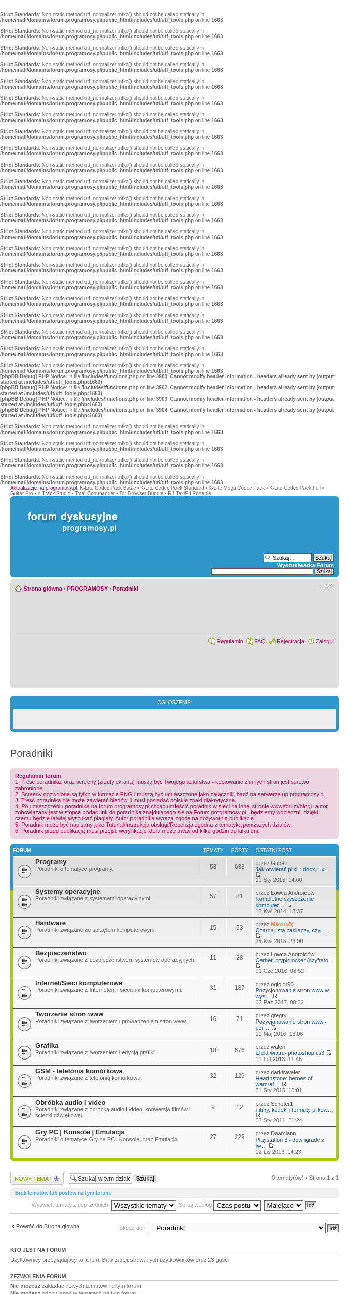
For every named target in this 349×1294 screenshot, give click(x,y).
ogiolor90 (282, 984)
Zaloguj (325, 641)
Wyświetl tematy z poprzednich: (104, 1205)
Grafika (46, 1045)
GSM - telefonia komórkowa (79, 1071)
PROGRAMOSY (87, 588)
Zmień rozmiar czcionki (326, 586)
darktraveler (285, 1072)
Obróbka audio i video (70, 1102)
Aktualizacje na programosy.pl (43, 488)
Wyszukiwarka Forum (305, 565)
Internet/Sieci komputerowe (78, 983)
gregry (278, 1015)
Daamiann (283, 1133)
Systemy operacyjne (67, 891)
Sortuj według (220, 1205)
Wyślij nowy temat (37, 1178)
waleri (278, 1047)
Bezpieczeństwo (61, 953)
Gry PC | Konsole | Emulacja (80, 1132)
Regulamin (229, 641)
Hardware (50, 923)
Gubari (279, 863)
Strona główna (43, 588)
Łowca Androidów (292, 893)
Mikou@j (282, 924)
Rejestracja (290, 641)
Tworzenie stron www (69, 1014)
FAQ (260, 641)
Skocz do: (131, 1228)
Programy (51, 862)
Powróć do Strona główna (47, 1226)
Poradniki (125, 588)
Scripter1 (282, 1104)
